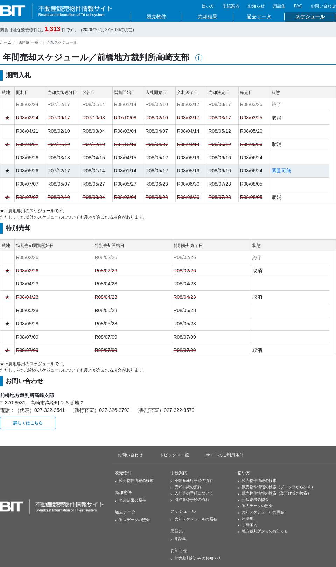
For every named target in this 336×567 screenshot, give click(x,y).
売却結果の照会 (130, 500)
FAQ (298, 6)
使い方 (208, 6)
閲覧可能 (281, 170)
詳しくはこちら (28, 423)
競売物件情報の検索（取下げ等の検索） (274, 493)
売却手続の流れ (186, 487)
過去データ (259, 16)
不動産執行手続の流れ (191, 480)
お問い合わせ (323, 6)
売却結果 (207, 16)
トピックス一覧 (174, 454)
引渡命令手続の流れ (189, 499)
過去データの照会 (132, 520)
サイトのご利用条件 (225, 454)
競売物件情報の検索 (134, 480)
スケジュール (310, 16)
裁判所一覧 (28, 42)
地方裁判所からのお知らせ (195, 558)
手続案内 (231, 6)
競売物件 (156, 16)
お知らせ (256, 6)
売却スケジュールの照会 (193, 519)
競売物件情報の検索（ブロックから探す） (276, 487)
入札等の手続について (191, 493)
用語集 (279, 6)
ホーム (6, 42)
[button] (199, 57)
